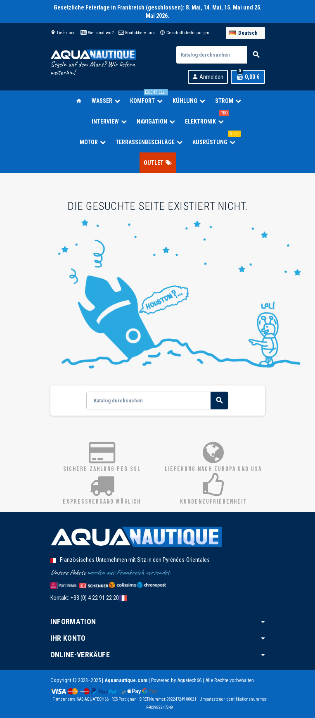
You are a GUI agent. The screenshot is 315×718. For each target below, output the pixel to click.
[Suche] (220, 55)
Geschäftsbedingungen (184, 33)
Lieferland (63, 33)
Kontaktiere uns (136, 33)
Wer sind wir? (97, 33)
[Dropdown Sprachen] (245, 33)
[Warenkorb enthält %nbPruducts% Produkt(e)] (248, 77)
